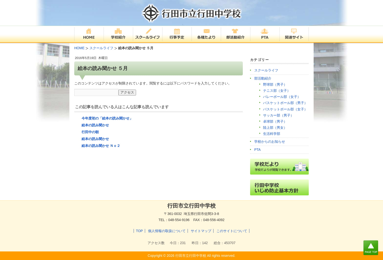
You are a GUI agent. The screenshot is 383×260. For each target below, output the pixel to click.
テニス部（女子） (276, 91)
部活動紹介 (262, 78)
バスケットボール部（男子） (285, 103)
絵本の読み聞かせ (95, 125)
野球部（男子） (275, 84)
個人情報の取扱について (167, 231)
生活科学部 (271, 134)
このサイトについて (231, 231)
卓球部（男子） (275, 121)
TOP (139, 231)
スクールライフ (266, 70)
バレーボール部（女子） (282, 97)
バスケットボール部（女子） (285, 109)
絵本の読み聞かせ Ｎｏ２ (101, 146)
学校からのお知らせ (269, 141)
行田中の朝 (90, 132)
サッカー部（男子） (278, 115)
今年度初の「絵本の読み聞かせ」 (107, 118)
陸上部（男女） (275, 128)
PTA (257, 150)
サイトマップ (201, 231)
